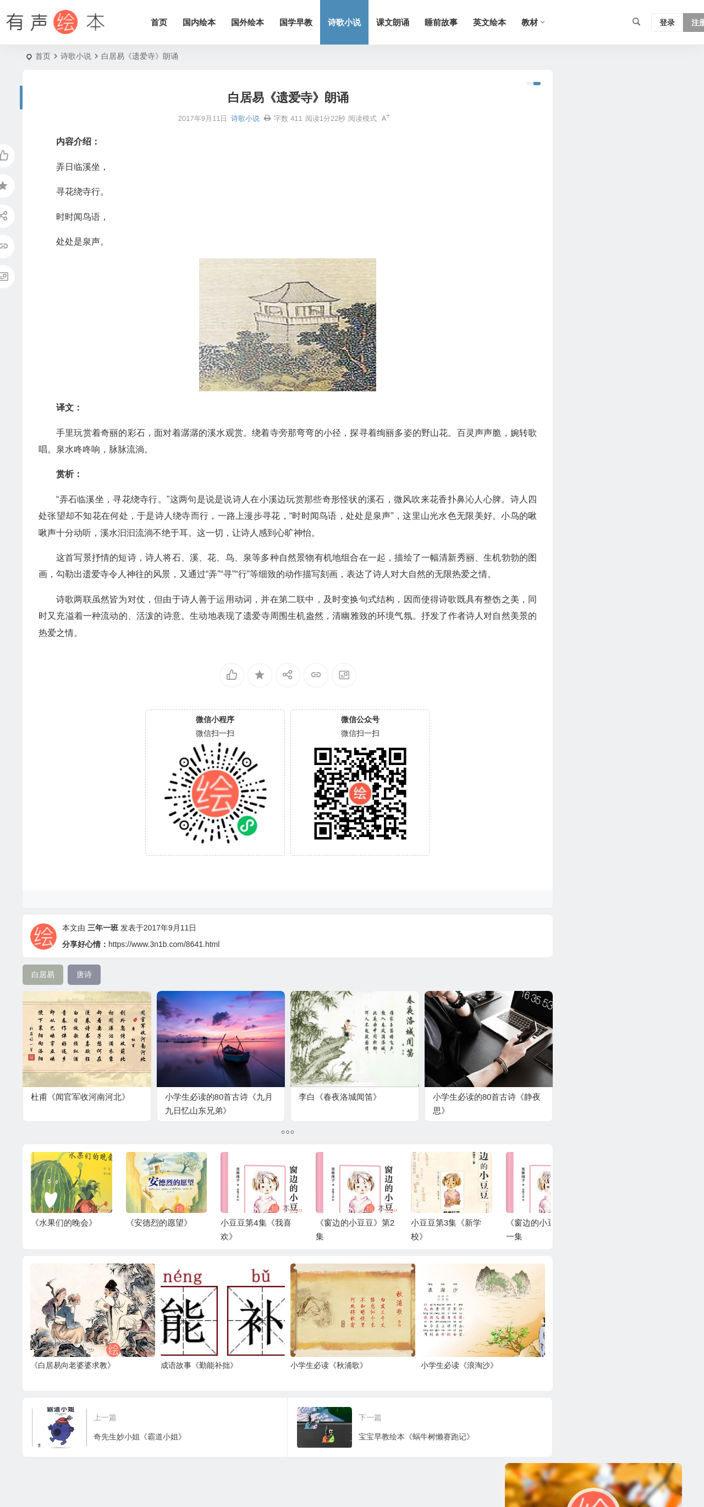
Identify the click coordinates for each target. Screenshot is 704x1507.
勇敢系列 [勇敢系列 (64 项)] (630, 391)
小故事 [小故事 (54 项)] (568, 374)
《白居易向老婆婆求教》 (72, 1376)
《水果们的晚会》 (64, 1244)
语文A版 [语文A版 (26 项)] (611, 325)
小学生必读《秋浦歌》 (301, 1376)
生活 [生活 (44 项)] (589, 490)
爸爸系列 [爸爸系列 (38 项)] (531, 358)
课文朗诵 (407, 22)
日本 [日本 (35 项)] (556, 341)
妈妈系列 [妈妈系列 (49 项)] (579, 506)
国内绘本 (213, 22)
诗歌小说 (358, 22)
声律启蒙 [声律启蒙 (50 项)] (572, 325)
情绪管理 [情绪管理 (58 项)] (581, 424)
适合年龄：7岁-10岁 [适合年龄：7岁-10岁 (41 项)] (550, 457)
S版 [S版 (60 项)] (636, 506)
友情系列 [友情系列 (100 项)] (605, 473)
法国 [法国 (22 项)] (523, 424)
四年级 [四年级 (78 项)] (527, 391)
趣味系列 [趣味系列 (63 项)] (531, 374)
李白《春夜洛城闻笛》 (316, 1079)
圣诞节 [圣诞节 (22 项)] (560, 523)
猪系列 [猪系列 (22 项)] (527, 523)
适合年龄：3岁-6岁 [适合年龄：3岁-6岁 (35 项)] (548, 407)
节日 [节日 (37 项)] (523, 490)
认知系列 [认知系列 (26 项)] (564, 473)
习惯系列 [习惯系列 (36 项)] (605, 374)
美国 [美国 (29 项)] (597, 391)
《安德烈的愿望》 (159, 1244)
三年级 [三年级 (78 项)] (527, 473)
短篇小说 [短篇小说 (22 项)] (572, 358)
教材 (544, 22)
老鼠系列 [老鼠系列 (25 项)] (564, 391)
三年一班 (102, 959)
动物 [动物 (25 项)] (612, 440)
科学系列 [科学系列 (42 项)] (638, 523)
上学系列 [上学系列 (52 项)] (645, 374)
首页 (173, 22)
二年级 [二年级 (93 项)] (527, 440)
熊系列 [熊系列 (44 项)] (647, 325)
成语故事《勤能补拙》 (185, 1376)
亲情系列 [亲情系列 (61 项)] (531, 325)
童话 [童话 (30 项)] (605, 358)
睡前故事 (455, 22)
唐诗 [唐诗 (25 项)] (636, 457)
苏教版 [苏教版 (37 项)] (634, 358)
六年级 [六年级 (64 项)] (527, 341)
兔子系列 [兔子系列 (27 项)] (622, 424)
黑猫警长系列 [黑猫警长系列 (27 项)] (572, 440)
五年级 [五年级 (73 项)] (606, 457)
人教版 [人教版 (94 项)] (626, 341)
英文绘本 (503, 22)
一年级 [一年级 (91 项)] (641, 473)
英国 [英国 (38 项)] (612, 506)
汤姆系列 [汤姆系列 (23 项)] (597, 523)
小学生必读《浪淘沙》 (419, 1376)
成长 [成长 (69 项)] (615, 490)
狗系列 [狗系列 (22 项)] (635, 407)
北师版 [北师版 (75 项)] (527, 539)
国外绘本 (261, 22)
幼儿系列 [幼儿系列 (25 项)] (556, 490)
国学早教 (310, 22)
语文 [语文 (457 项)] (549, 424)
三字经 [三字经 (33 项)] (602, 407)
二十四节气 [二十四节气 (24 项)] (535, 506)
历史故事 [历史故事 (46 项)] (589, 341)
